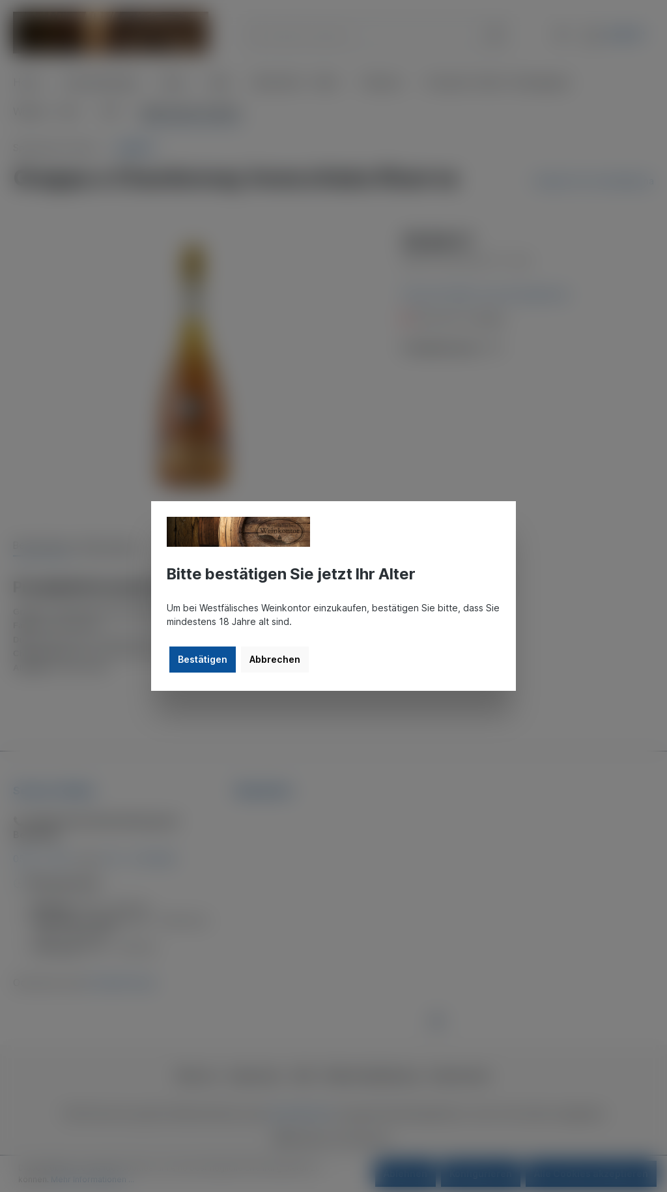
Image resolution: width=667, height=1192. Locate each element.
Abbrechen (274, 659)
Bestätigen (202, 659)
